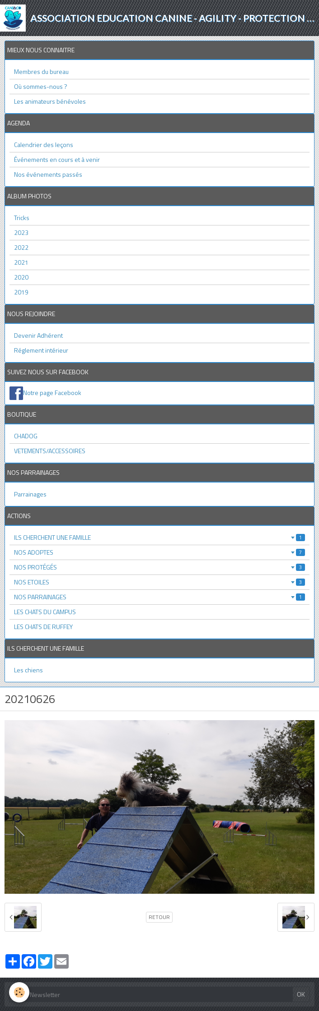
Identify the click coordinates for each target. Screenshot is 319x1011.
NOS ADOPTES (159, 552)
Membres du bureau (41, 71)
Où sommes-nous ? (40, 86)
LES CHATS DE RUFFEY (43, 626)
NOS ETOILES (159, 582)
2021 (21, 262)
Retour (159, 917)
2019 (21, 292)
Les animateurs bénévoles (50, 101)
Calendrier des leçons (43, 144)
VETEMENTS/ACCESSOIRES (49, 450)
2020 (21, 277)
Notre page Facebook (52, 392)
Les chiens (28, 670)
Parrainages (30, 494)
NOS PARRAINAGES (159, 597)
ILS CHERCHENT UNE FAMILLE (159, 537)
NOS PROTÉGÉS (159, 567)
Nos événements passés (48, 174)
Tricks (21, 217)
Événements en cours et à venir (57, 159)
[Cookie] (19, 992)
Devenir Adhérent (38, 335)
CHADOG (26, 436)
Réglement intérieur (41, 350)
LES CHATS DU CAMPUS (45, 611)
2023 (21, 232)
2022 (21, 247)
